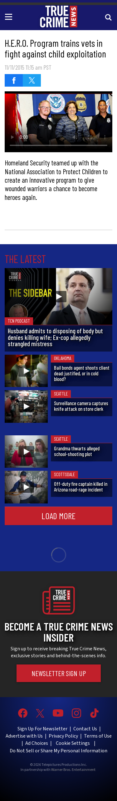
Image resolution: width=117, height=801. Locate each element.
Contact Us (85, 728)
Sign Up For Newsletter (42, 728)
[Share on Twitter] (32, 80)
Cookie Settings (73, 743)
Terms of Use (98, 736)
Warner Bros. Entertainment (73, 769)
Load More (58, 515)
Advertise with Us (24, 736)
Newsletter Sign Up (59, 673)
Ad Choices (36, 743)
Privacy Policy (63, 736)
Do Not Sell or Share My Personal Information (58, 750)
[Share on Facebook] (14, 80)
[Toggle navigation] (9, 16)
